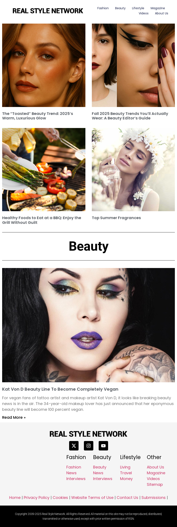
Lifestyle (138, 8)
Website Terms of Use (92, 497)
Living (125, 467)
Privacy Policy (36, 497)
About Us (161, 13)
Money (126, 478)
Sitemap (155, 484)
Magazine (158, 8)
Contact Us (127, 497)
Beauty (120, 8)
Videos (144, 13)
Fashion (103, 8)
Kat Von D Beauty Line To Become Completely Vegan (60, 389)
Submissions (153, 497)
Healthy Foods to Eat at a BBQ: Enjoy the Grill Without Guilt (41, 220)
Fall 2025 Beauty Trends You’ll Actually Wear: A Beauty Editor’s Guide (130, 116)
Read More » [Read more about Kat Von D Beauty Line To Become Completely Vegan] (14, 417)
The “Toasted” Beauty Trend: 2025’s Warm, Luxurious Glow (37, 116)
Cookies (60, 497)
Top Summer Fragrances (116, 217)
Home (15, 497)
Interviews (76, 478)
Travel (126, 473)
